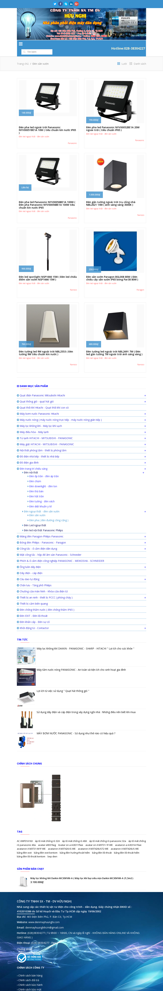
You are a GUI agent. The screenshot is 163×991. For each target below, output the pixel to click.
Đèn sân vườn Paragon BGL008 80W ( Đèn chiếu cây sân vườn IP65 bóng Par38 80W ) (112, 271)
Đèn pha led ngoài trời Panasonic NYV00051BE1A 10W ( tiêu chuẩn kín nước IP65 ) (47, 122)
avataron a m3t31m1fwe (128, 837)
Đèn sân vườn (36, 508)
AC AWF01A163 (25, 833)
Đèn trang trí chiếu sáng (32, 461)
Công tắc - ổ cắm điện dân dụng (37, 541)
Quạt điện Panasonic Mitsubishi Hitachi (41, 388)
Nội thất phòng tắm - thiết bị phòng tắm (41, 443)
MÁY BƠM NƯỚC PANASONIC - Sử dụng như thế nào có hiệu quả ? (76, 726)
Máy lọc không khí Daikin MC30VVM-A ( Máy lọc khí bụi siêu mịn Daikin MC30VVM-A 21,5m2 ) (81, 871)
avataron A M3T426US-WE (125, 841)
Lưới (122, 56)
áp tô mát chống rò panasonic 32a (108, 833)
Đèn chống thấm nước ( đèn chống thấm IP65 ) (45, 602)
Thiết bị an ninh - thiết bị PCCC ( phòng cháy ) (45, 590)
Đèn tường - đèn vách (41, 494)
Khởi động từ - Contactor (33, 621)
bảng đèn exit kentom (46, 845)
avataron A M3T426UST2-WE (93, 841)
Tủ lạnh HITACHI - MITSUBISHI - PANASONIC (45, 431)
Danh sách (138, 56)
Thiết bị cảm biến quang (32, 596)
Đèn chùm (34, 474)
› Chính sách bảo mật (29, 982)
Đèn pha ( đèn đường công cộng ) (48, 513)
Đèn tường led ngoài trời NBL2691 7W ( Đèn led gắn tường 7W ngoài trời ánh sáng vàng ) (114, 346)
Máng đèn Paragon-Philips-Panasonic (40, 529)
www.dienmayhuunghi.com (44, 915)
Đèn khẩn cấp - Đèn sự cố (33, 614)
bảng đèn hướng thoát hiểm (75, 845)
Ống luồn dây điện (29, 559)
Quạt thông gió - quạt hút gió (35, 394)
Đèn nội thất (30, 465)
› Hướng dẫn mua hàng (30, 987)
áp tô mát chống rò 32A (47, 833)
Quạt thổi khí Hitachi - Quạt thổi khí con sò (43, 400)
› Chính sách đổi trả (28, 973)
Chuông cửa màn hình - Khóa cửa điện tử (42, 584)
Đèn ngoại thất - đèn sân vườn (40, 504)
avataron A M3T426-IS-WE (62, 841)
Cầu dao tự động (28, 572)
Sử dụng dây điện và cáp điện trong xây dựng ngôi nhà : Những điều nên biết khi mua (86, 705)
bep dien (52, 849)
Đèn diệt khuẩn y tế (40, 499)
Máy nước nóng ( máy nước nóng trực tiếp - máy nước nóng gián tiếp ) (59, 412)
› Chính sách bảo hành (30, 977)
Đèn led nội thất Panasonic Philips (42, 523)
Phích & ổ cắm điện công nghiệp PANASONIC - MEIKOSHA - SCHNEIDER (60, 553)
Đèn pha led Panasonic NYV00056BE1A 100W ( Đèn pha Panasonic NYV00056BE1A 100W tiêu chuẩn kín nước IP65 (47, 197)
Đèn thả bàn (35, 484)
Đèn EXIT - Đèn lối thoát (32, 608)
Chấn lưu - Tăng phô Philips (34, 578)
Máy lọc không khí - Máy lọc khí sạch (39, 418)
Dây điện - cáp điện (29, 566)
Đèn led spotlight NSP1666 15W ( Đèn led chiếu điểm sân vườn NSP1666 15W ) (48, 271)
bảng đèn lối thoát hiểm (126, 845)
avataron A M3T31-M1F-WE (31, 841)
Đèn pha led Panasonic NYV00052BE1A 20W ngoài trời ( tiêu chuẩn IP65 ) (112, 121)
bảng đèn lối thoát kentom (31, 849)
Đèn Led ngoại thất (34, 518)
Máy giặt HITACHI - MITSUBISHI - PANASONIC (45, 437)
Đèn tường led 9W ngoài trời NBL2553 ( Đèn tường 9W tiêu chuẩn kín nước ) (46, 346)
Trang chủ (23, 56)
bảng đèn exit (24, 845)
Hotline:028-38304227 (128, 44)
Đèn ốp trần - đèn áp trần (43, 469)
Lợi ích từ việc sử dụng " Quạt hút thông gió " (63, 683)
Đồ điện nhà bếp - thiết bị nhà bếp (38, 449)
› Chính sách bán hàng (29, 968)
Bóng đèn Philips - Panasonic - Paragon (41, 535)
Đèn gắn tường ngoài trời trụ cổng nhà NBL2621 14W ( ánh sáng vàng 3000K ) (110, 196)
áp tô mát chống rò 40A (74, 833)
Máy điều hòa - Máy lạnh (33, 425)
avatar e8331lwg (47, 837)
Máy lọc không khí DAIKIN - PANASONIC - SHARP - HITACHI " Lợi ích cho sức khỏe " (85, 641)
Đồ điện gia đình (28, 455)
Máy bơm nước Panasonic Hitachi (38, 406)
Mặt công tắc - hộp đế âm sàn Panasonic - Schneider (49, 547)
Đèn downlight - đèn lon (42, 479)
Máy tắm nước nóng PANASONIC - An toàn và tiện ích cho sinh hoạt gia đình (81, 662)
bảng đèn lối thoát (102, 845)
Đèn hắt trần (36, 489)
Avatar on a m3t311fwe (71, 837)
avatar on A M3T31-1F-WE (99, 837)
